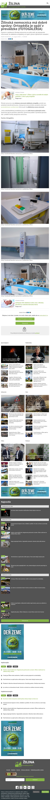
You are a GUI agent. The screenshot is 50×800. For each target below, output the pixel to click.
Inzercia (18, 770)
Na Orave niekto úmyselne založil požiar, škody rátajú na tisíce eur (20, 699)
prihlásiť (37, 333)
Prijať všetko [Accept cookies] (45, 792)
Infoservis (3, 392)
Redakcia (13, 770)
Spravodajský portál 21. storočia (17, 7)
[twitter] (10, 39)
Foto (27, 392)
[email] (12, 39)
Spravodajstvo (5, 343)
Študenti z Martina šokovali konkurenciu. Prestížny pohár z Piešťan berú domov (24, 683)
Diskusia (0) (25, 323)
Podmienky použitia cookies (37, 770)
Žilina (14, 3)
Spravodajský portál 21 (27, 765)
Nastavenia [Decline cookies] (36, 792)
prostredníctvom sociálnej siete (9, 107)
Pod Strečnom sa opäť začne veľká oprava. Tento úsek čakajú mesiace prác (22, 679)
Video (2, 441)
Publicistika (29, 343)
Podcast (28, 441)
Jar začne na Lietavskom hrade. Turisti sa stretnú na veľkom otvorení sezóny (23, 687)
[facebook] (9, 39)
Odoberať (35, 779)
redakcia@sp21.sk (43, 315)
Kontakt (8, 770)
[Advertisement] (25, 550)
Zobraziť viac (25, 620)
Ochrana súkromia (25, 770)
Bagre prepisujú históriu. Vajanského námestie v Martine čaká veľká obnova (23, 714)
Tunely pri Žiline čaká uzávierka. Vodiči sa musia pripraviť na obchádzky (22, 675)
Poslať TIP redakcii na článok (25, 319)
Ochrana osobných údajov (20, 798)
